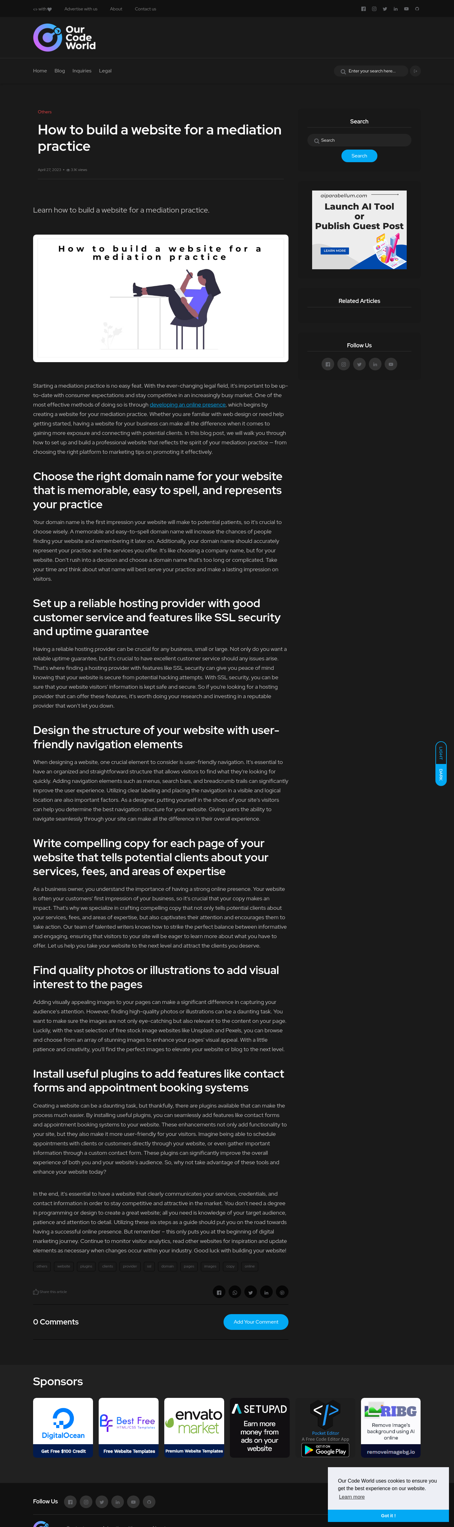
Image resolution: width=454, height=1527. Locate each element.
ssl (149, 1266)
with (42, 9)
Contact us (145, 9)
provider (130, 1266)
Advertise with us (80, 9)
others (42, 1266)
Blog (60, 70)
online (250, 1266)
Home (40, 70)
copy (230, 1266)
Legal (105, 70)
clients (107, 1266)
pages (189, 1266)
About (116, 9)
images (210, 1266)
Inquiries (82, 70)
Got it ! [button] (388, 1515)
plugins (86, 1266)
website (63, 1266)
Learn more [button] (352, 1497)
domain (167, 1266)
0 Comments (56, 1322)
